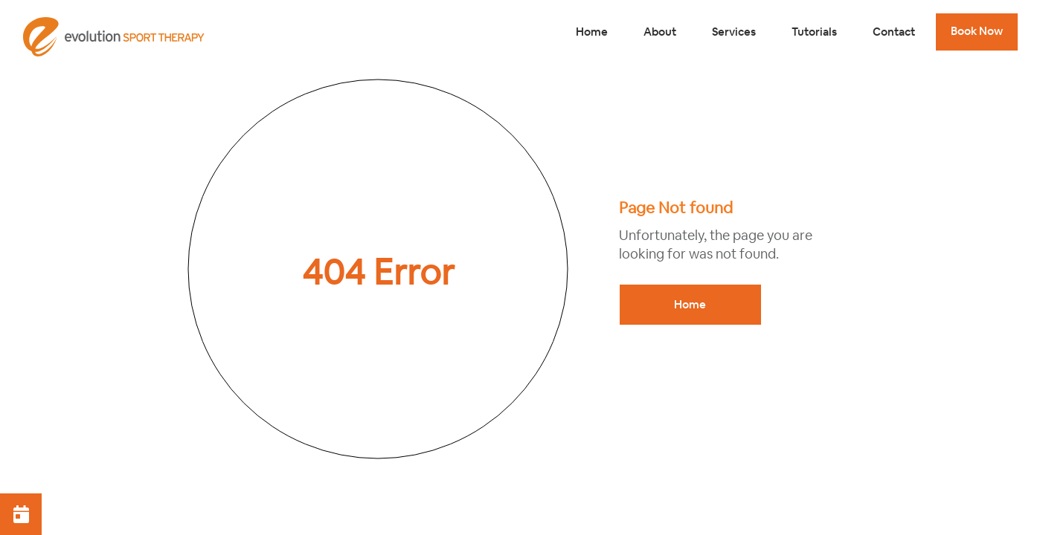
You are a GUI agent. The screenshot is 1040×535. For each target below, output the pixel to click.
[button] (21, 514)
